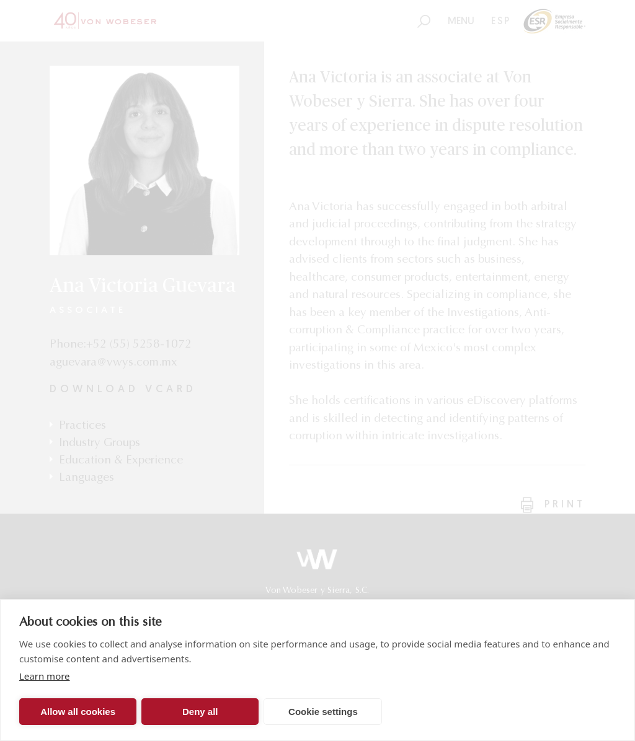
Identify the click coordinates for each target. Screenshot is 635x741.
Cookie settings (323, 711)
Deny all (200, 711)
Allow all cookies (77, 711)
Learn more (44, 676)
